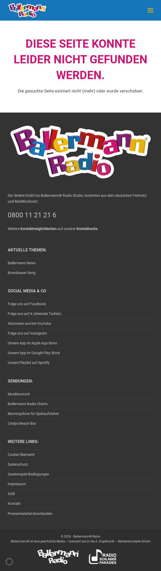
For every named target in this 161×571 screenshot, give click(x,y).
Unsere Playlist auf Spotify (28, 363)
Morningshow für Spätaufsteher (33, 414)
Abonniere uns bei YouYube (29, 323)
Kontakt (14, 503)
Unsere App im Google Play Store (34, 353)
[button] (150, 10)
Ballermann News (22, 263)
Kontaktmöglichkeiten (38, 229)
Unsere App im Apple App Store (32, 343)
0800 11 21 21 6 (32, 215)
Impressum (17, 484)
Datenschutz (18, 464)
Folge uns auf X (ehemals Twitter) (34, 314)
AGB (11, 494)
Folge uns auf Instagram (27, 333)
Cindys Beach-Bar (22, 423)
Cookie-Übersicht (21, 455)
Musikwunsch (19, 394)
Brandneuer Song (22, 273)
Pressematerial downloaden (30, 514)
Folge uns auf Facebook (27, 304)
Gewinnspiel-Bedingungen (28, 474)
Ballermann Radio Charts (28, 404)
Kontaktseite (87, 229)
